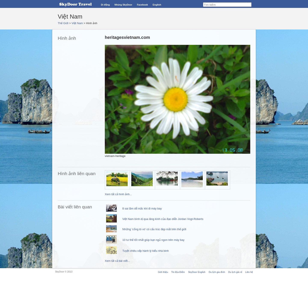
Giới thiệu (163, 272)
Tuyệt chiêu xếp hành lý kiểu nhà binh (145, 250)
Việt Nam (77, 23)
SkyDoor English (196, 272)
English (157, 4)
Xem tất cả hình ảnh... (118, 194)
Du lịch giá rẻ (235, 272)
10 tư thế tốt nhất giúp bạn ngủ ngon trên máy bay (153, 239)
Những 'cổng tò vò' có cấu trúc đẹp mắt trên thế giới (154, 229)
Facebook (142, 4)
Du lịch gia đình (217, 272)
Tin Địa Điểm (178, 272)
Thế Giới (63, 23)
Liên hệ (249, 272)
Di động (105, 4)
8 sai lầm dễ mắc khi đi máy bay (142, 208)
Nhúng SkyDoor (123, 4)
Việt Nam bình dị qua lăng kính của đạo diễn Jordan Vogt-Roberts (162, 219)
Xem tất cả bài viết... (117, 260)
